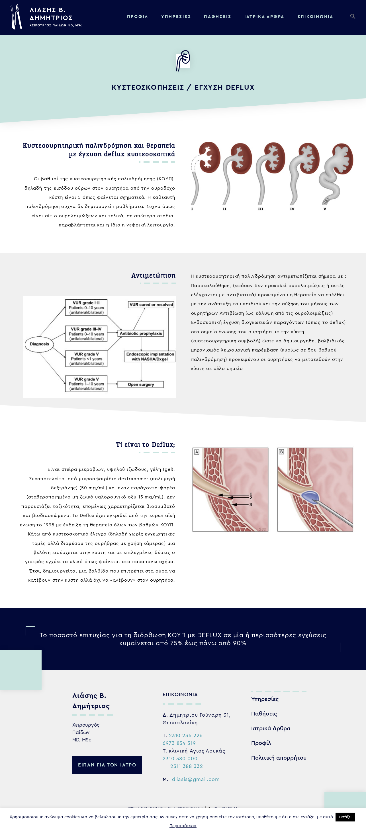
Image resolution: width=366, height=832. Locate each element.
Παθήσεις (218, 17)
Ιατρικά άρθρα (271, 728)
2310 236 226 (186, 735)
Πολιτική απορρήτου (278, 758)
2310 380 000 (180, 758)
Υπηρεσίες (176, 17)
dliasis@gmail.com (196, 779)
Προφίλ (137, 17)
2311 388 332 (186, 766)
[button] (354, 18)
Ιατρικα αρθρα (264, 17)
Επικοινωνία (315, 17)
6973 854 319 (179, 743)
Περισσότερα (183, 826)
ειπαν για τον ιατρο (107, 765)
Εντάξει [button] (345, 817)
